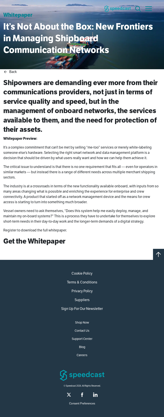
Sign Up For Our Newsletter (82, 308)
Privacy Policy (82, 291)
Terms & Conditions (82, 282)
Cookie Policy (82, 273)
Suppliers (82, 300)
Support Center (82, 339)
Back (10, 71)
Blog (82, 347)
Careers (82, 355)
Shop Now (82, 322)
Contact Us (82, 331)
